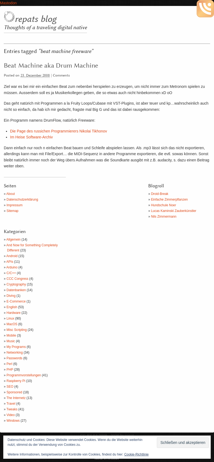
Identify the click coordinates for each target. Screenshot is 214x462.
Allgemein (13, 239)
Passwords (14, 358)
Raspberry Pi (16, 381)
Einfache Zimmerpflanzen (169, 199)
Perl (9, 364)
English (12, 307)
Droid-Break (159, 194)
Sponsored (14, 392)
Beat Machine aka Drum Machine (51, 65)
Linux (10, 318)
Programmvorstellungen (24, 375)
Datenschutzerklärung (22, 199)
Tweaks (12, 409)
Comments (61, 76)
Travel (11, 404)
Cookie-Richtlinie (136, 454)
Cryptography (16, 284)
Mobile (11, 335)
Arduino (11, 267)
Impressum (14, 205)
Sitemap (12, 211)
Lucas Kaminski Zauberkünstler (173, 211)
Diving (11, 296)
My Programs (16, 347)
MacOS (12, 324)
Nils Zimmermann (163, 216)
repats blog (35, 19)
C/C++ (11, 273)
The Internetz (16, 398)
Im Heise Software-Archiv (31, 137)
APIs (9, 262)
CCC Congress (17, 279)
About (10, 194)
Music (11, 341)
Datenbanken (16, 290)
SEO (10, 386)
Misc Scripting (17, 330)
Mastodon (8, 3)
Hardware (14, 313)
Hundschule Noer (163, 205)
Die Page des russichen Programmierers (58, 131)
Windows (13, 421)
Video (11, 415)
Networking (15, 352)
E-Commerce (16, 301)
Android (11, 256)
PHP (10, 369)
